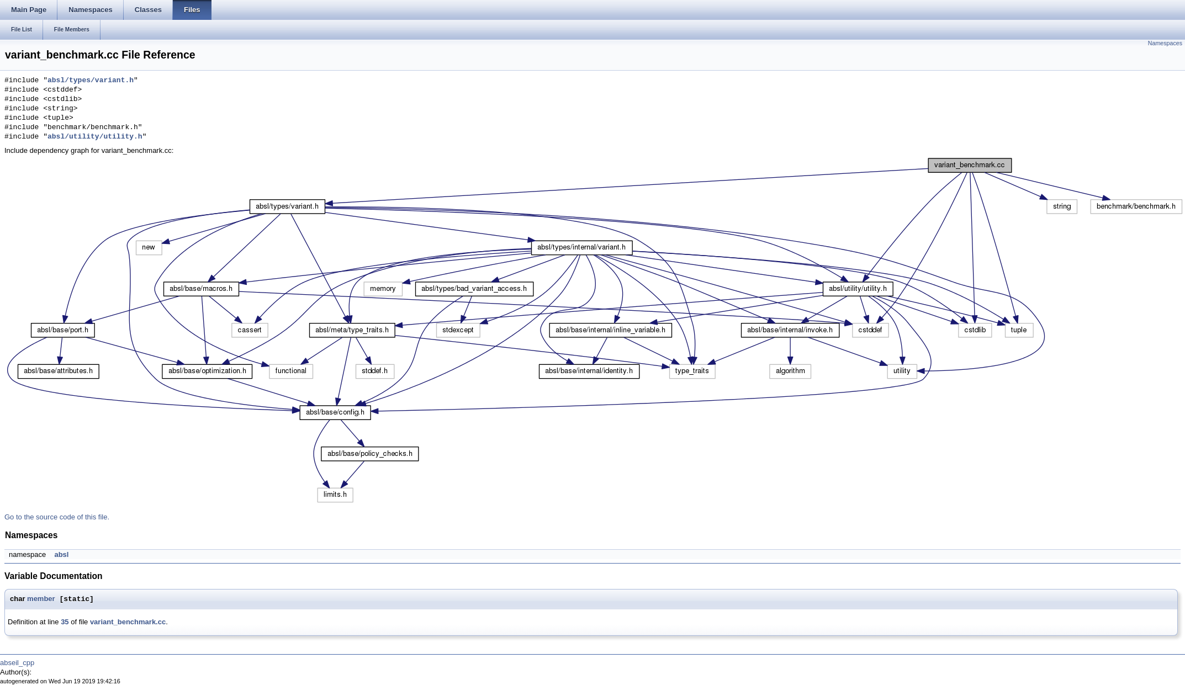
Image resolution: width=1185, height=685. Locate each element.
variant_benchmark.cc (128, 622)
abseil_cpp (17, 663)
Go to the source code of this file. (56, 517)
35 (64, 622)
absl (61, 554)
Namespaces (1165, 43)
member (41, 599)
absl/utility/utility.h (94, 137)
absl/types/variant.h (90, 81)
